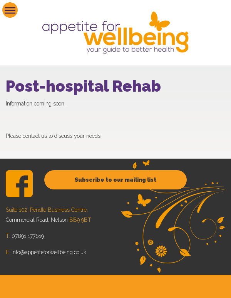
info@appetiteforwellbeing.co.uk (49, 252)
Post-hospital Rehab (83, 86)
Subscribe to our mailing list (115, 180)
